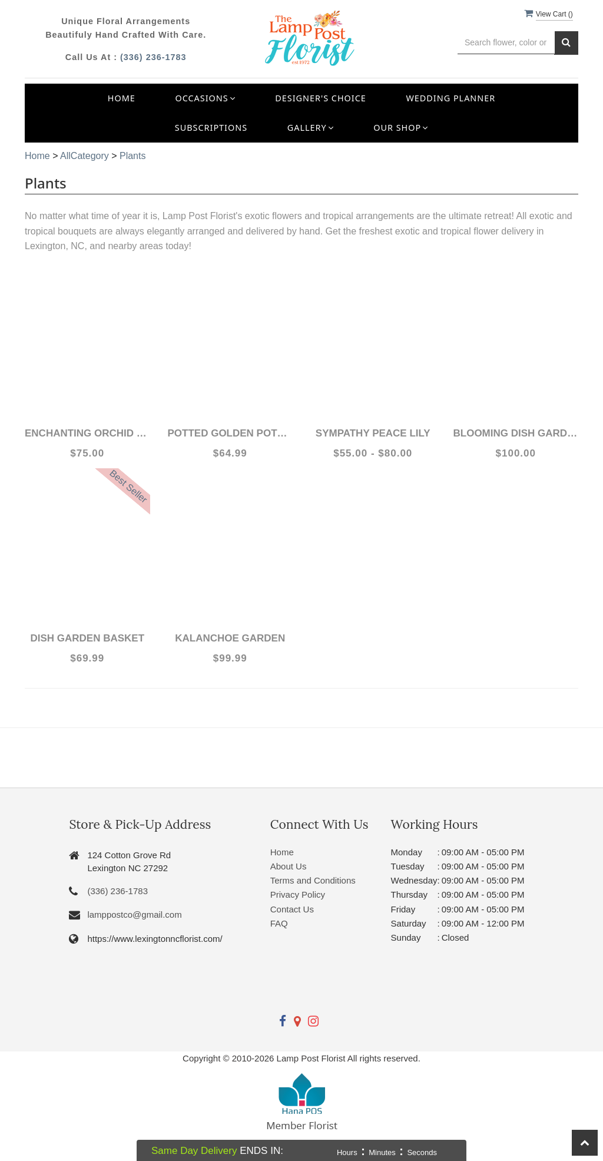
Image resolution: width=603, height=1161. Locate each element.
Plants (132, 156)
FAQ (279, 923)
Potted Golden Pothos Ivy (230, 433)
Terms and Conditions (313, 880)
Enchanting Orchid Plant (87, 433)
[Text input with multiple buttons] (506, 42)
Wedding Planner (450, 98)
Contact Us (292, 909)
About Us (288, 866)
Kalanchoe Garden (230, 638)
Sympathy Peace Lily (373, 433)
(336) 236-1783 (153, 57)
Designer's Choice (320, 98)
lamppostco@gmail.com (134, 914)
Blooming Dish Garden (516, 433)
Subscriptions (211, 127)
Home (121, 98)
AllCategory (84, 156)
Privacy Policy (297, 894)
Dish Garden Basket (87, 638)
